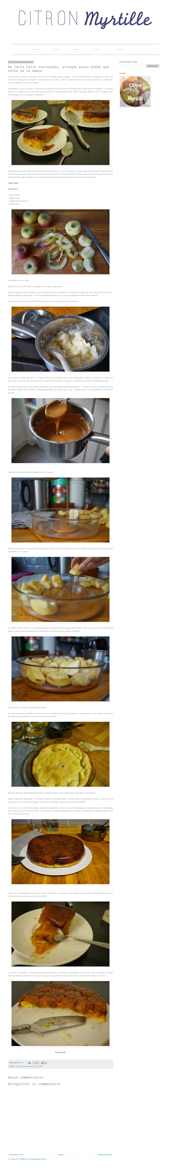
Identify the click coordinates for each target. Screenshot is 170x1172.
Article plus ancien (104, 1154)
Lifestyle (119, 49)
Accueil (34, 49)
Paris (96, 49)
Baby (76, 49)
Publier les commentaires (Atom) (33, 1159)
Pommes (30, 1066)
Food (56, 49)
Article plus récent (16, 1154)
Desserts (19, 1066)
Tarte (36, 1066)
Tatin (41, 1066)
